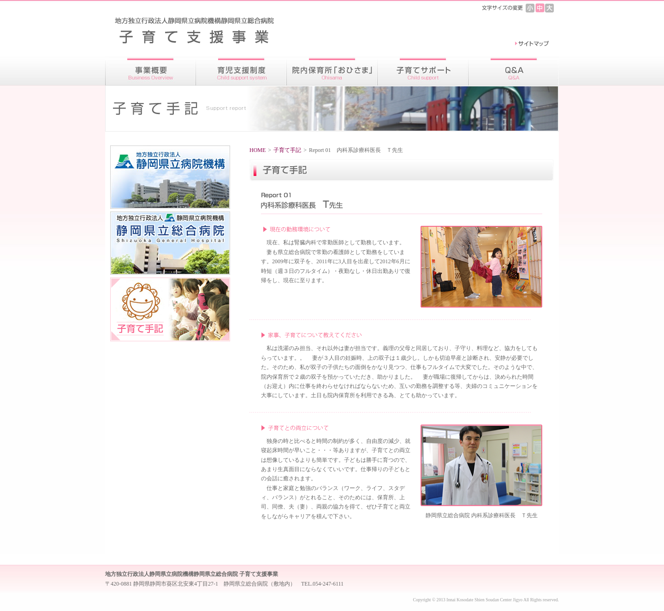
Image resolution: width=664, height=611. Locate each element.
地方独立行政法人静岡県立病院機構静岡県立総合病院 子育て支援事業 (200, 29)
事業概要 (150, 71)
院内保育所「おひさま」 (332, 71)
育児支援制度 (241, 71)
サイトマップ (532, 44)
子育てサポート (423, 71)
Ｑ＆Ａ (513, 71)
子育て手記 (287, 150)
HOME (257, 150)
